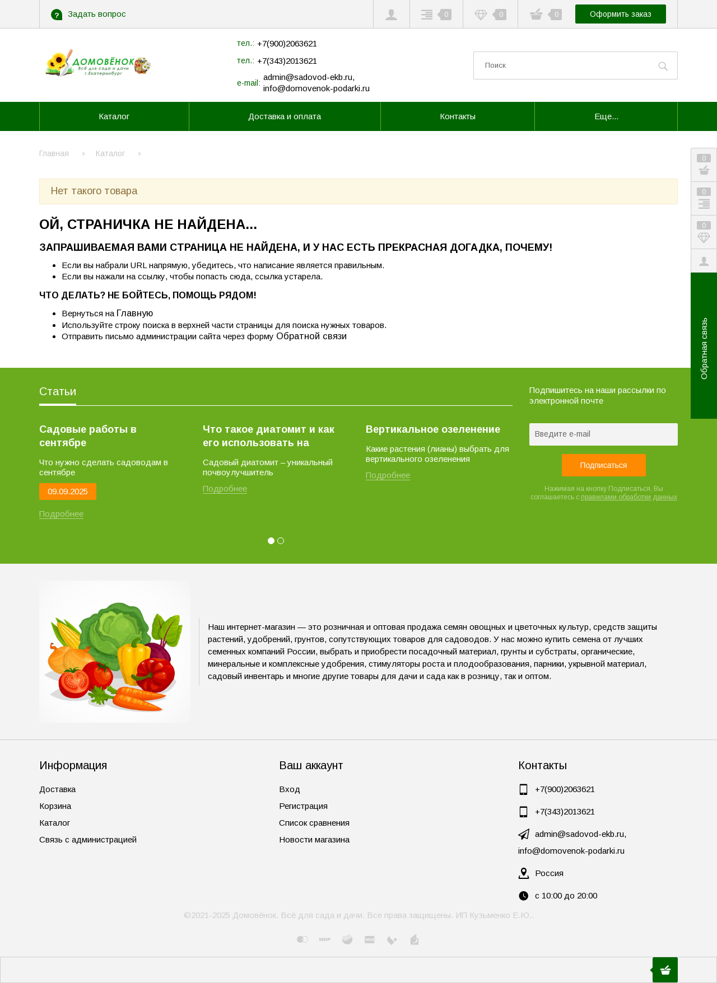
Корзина (55, 806)
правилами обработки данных (629, 497)
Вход (289, 789)
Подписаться (603, 465)
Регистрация (303, 806)
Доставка (57, 789)
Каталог (54, 822)
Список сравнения (314, 822)
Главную (135, 313)
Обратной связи (311, 336)
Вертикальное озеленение (433, 429)
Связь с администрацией (88, 839)
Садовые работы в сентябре (88, 436)
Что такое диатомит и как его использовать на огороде (268, 437)
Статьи (57, 391)
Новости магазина (314, 839)
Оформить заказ (620, 14)
